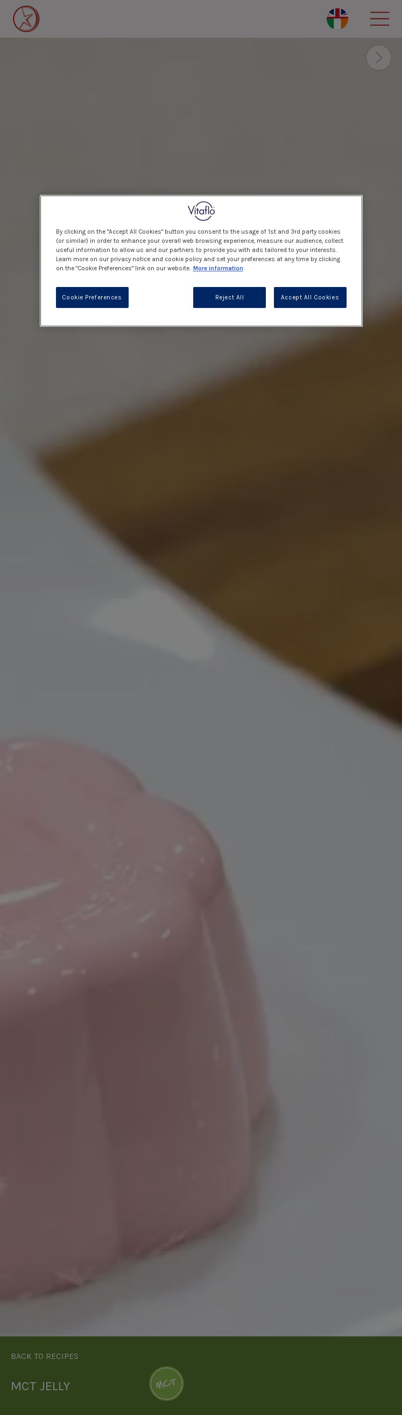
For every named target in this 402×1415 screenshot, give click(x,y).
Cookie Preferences (92, 297)
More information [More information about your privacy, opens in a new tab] (218, 268)
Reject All (229, 297)
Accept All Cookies (310, 297)
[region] (201, 261)
